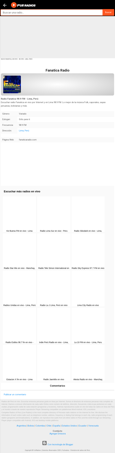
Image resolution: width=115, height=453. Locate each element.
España (56, 425)
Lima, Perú (24, 130)
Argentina (21, 425)
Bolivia (31, 425)
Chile (49, 425)
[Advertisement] (57, 36)
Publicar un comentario (15, 394)
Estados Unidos (69, 425)
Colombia (40, 425)
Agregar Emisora (57, 433)
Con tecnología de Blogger (57, 444)
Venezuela (93, 425)
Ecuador (83, 425)
